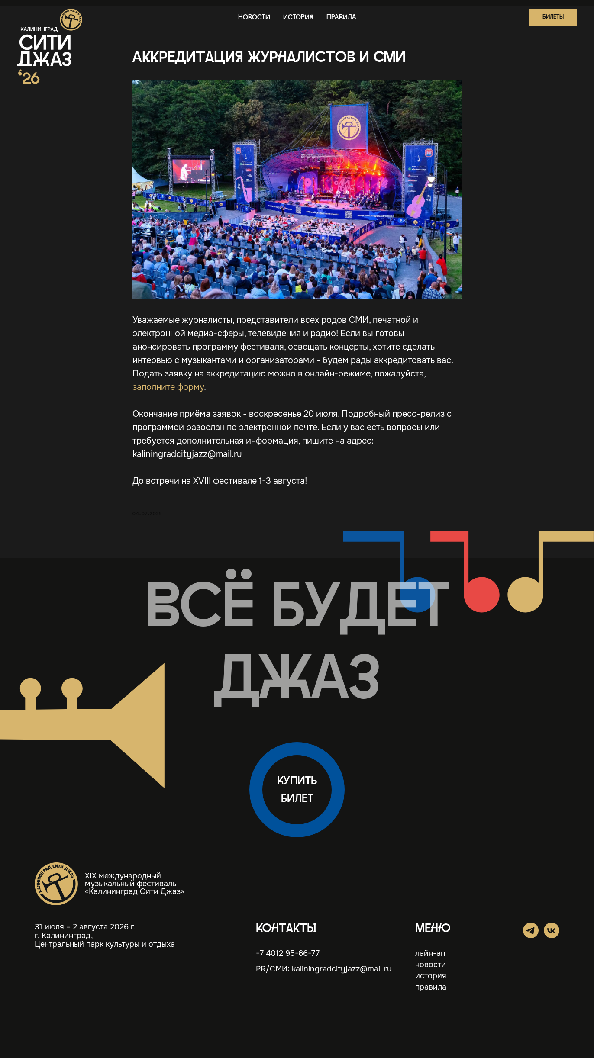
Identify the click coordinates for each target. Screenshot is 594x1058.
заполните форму (168, 387)
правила (341, 17)
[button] (553, 17)
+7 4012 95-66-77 (288, 953)
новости (254, 17)
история (298, 17)
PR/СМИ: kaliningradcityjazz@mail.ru (323, 969)
